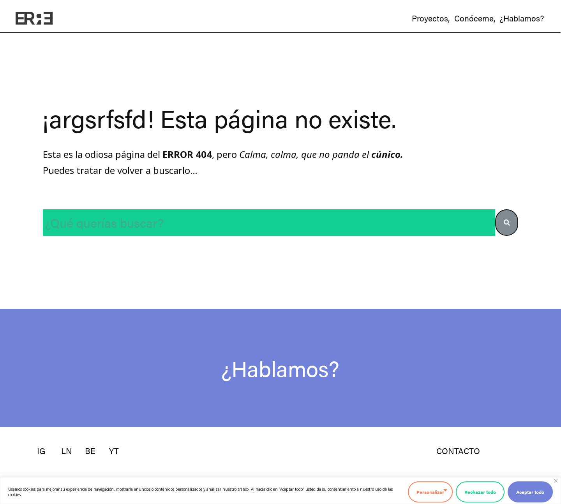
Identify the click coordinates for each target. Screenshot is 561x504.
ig (41, 450)
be (90, 450)
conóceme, (474, 18)
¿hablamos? (522, 18)
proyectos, (431, 18)
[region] (280, 490)
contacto (458, 450)
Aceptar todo (530, 491)
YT (114, 450)
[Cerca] (555, 481)
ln (66, 450)
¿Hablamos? (280, 367)
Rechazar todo (480, 491)
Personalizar (430, 491)
